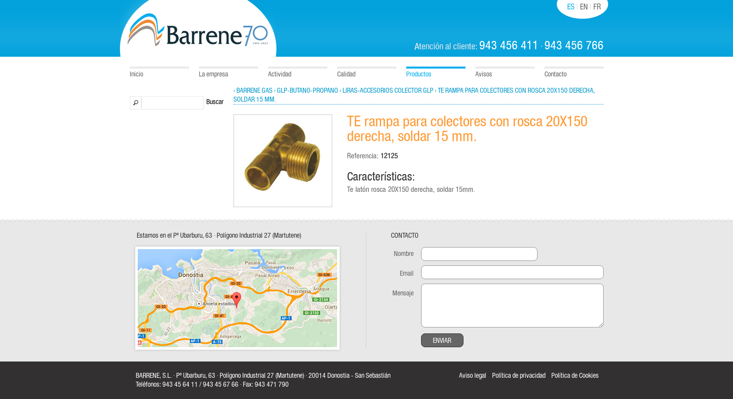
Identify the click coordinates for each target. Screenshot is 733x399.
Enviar (442, 340)
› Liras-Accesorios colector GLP (386, 90)
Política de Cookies (575, 375)
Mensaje (403, 293)
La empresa (213, 74)
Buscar (215, 102)
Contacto (555, 74)
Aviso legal (472, 375)
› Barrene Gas (252, 90)
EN (584, 7)
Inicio (136, 74)
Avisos (483, 74)
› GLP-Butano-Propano (306, 90)
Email (407, 273)
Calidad (346, 74)
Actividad (279, 74)
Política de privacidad (518, 375)
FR (597, 7)
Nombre (404, 254)
